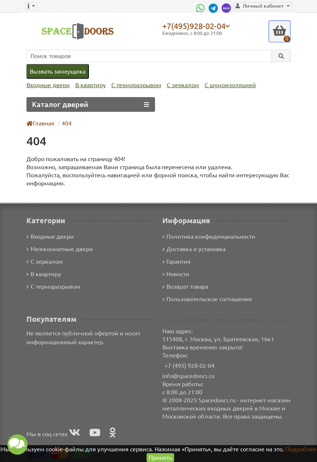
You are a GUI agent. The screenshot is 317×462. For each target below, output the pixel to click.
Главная (40, 123)
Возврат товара (185, 286)
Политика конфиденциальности (207, 236)
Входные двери (47, 85)
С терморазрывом (133, 85)
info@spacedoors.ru (188, 375)
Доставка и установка (194, 248)
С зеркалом (180, 85)
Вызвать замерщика (57, 71)
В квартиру (89, 85)
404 (67, 123)
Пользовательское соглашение (206, 298)
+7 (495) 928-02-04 (190, 365)
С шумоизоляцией (226, 85)
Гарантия (176, 261)
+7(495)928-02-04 (195, 25)
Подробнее (301, 449)
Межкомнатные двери (58, 248)
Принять (160, 457)
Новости (175, 273)
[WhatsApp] (204, 8)
